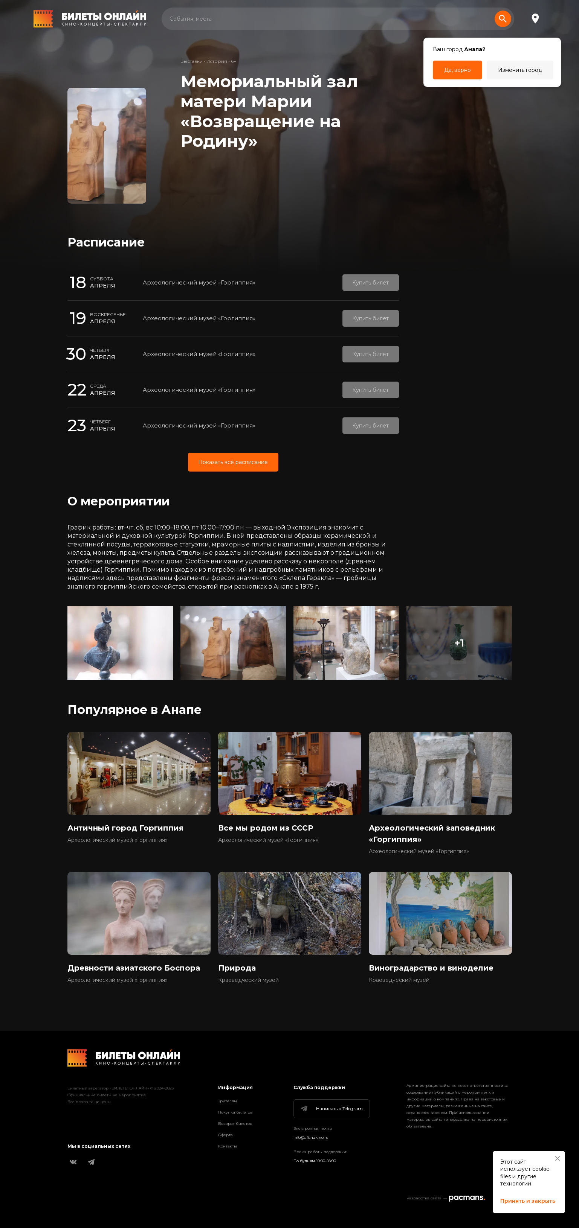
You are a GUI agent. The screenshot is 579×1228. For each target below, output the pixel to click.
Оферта (225, 1134)
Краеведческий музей (248, 980)
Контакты (227, 1146)
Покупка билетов (235, 1112)
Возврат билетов (235, 1123)
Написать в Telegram (331, 1108)
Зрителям (227, 1101)
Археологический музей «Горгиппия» (199, 282)
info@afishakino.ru (310, 1137)
